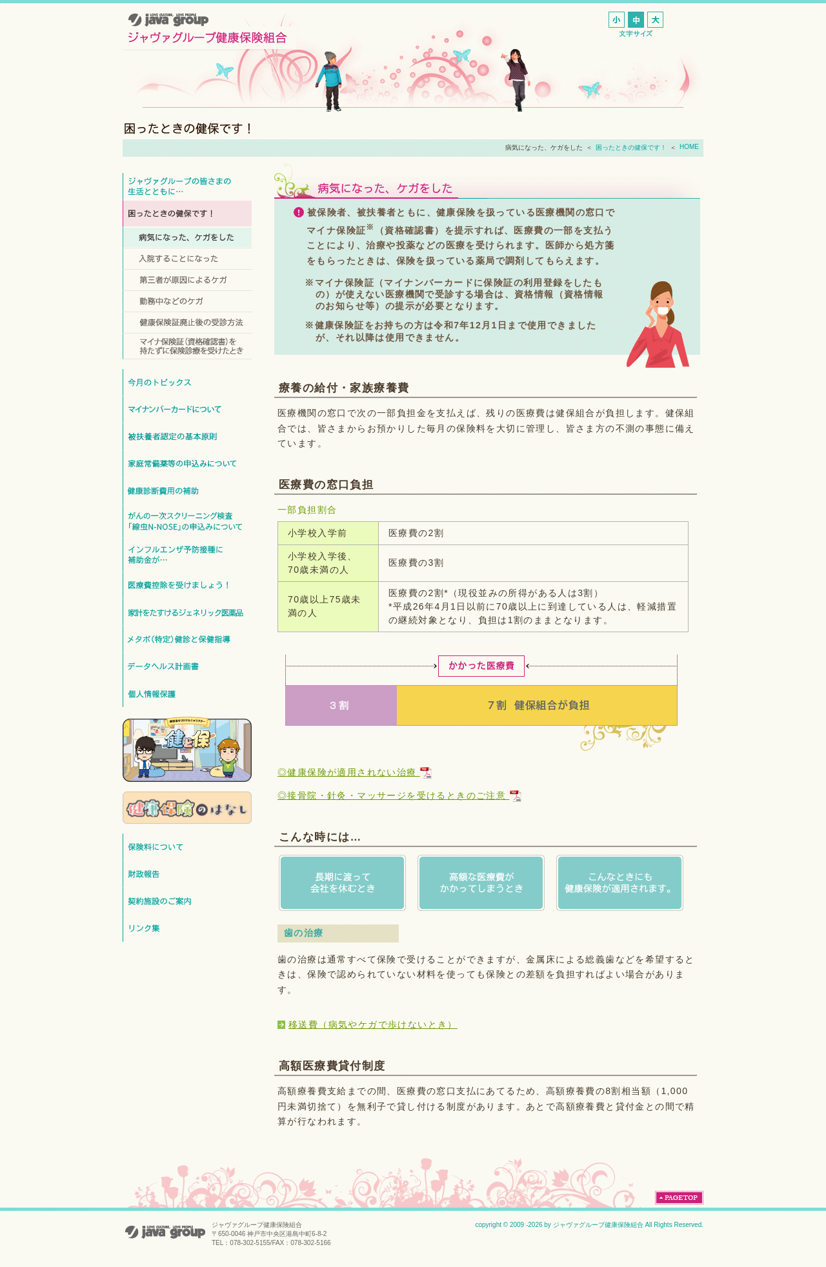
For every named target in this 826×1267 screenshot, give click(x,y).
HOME (689, 146)
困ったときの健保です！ (631, 147)
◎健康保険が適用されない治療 (354, 772)
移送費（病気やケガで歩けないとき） (373, 1024)
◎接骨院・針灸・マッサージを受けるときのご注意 (399, 795)
